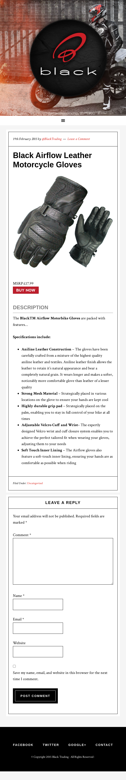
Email (18, 619)
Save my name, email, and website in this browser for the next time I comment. (60, 675)
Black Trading (60, 757)
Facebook (23, 745)
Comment (22, 534)
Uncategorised (35, 483)
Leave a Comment (79, 139)
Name (19, 595)
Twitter (51, 745)
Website (19, 642)
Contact (104, 745)
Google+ (77, 745)
